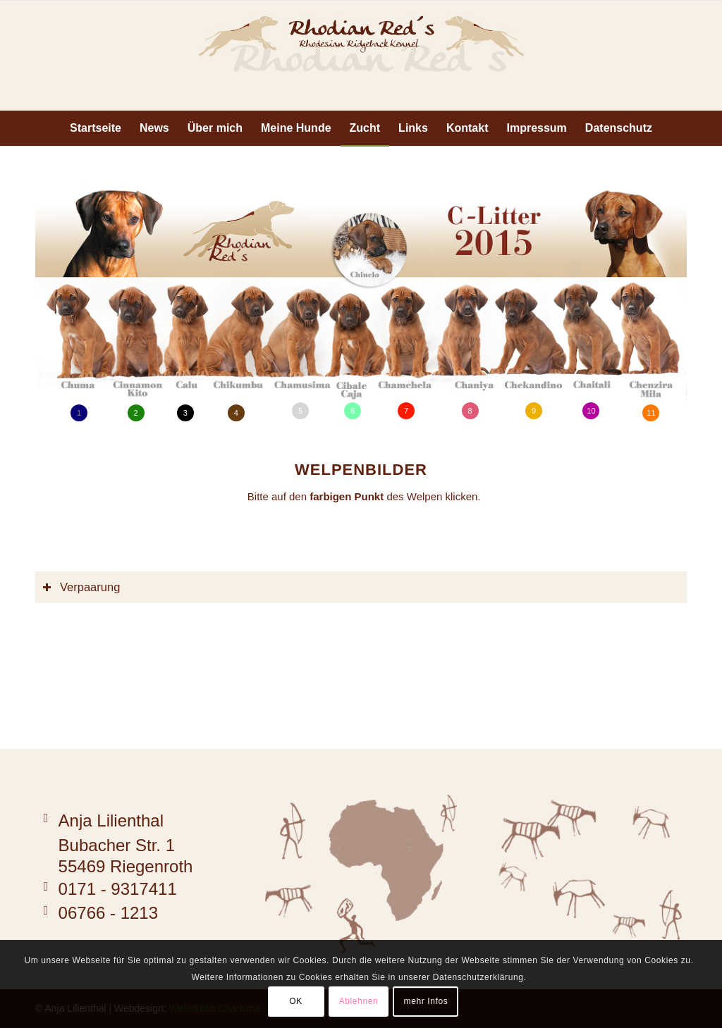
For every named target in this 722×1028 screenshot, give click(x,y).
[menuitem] (95, 128)
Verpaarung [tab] (81, 587)
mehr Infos (426, 1001)
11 (651, 413)
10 (591, 411)
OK (295, 1001)
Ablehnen (359, 1001)
